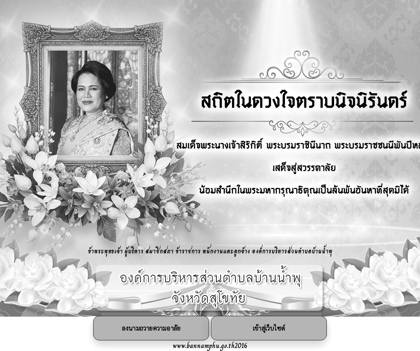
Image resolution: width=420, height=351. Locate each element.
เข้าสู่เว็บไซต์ (269, 328)
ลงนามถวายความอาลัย (151, 328)
